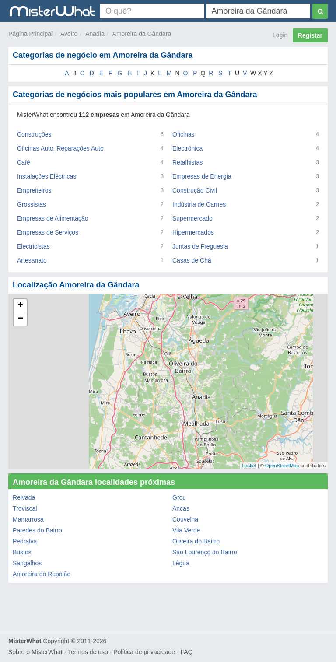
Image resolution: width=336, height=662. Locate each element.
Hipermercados (193, 232)
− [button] (20, 319)
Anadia (95, 33)
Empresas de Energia (201, 176)
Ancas (180, 508)
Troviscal (25, 508)
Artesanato (32, 260)
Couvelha (185, 519)
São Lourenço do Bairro (204, 552)
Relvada (24, 497)
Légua (180, 563)
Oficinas (183, 134)
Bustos (22, 552)
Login (280, 35)
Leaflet (249, 465)
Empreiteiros (34, 190)
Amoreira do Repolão (41, 574)
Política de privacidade (144, 651)
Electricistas (33, 246)
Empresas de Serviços (47, 232)
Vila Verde (186, 530)
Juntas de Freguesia (200, 246)
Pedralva (25, 541)
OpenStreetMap (282, 465)
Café (23, 162)
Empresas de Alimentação (52, 218)
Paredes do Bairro (37, 530)
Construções (34, 134)
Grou (179, 497)
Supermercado (192, 218)
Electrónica (187, 148)
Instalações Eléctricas (46, 176)
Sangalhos (27, 563)
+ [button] (20, 305)
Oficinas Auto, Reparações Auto (60, 148)
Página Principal (30, 33)
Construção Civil (194, 190)
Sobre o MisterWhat (35, 651)
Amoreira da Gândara (142, 33)
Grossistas (31, 204)
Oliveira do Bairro (196, 541)
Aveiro (68, 33)
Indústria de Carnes (199, 204)
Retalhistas (187, 162)
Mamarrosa (28, 519)
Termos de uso (88, 651)
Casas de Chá (191, 260)
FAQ (187, 651)
